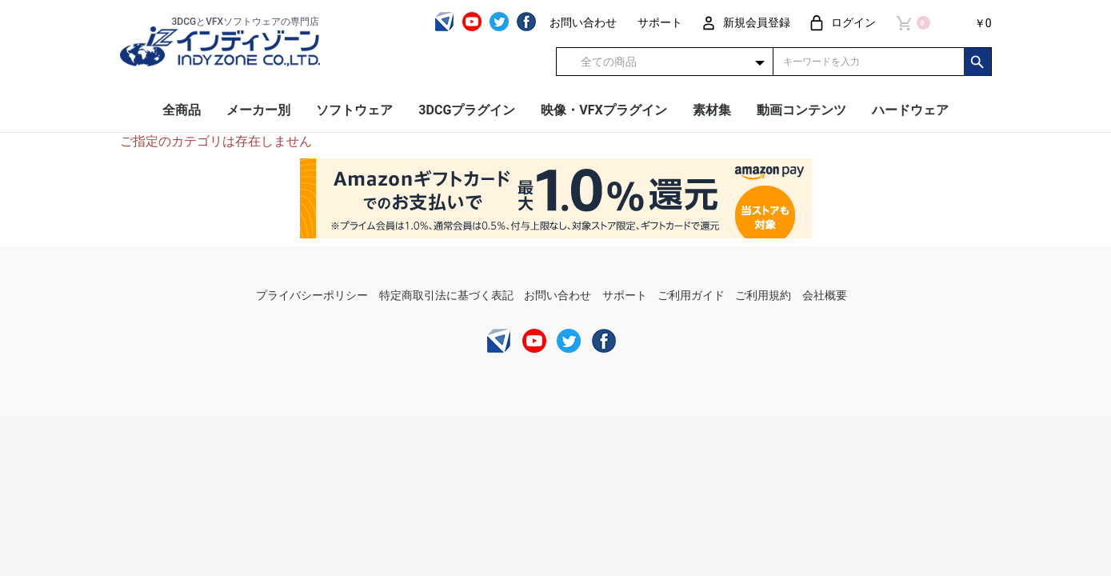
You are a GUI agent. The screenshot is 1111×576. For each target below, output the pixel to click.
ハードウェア (910, 110)
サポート (624, 295)
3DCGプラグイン (466, 110)
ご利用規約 (763, 295)
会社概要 (824, 295)
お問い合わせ (557, 295)
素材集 (712, 110)
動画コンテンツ (801, 110)
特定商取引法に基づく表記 (446, 295)
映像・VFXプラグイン (603, 110)
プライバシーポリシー (312, 295)
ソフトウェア (354, 110)
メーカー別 (258, 110)
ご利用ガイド (691, 295)
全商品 (181, 110)
